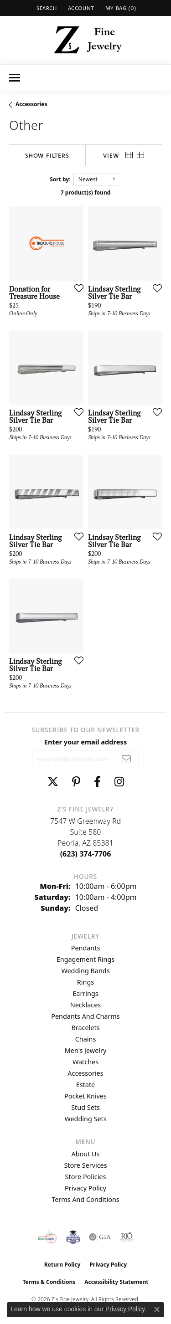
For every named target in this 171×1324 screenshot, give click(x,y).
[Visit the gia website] (100, 1237)
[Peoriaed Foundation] (73, 1237)
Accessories (31, 104)
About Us (86, 1154)
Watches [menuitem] (85, 1061)
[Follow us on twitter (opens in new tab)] (53, 781)
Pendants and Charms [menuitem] (85, 1016)
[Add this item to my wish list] (76, 288)
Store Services (85, 1165)
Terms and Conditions (85, 1199)
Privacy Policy (85, 1188)
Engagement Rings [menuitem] (86, 959)
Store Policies (85, 1176)
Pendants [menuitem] (85, 948)
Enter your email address (85, 741)
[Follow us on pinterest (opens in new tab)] (76, 781)
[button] (46, 8)
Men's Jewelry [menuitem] (86, 1050)
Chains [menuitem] (85, 1039)
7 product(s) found (86, 192)
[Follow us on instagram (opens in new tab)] (119, 781)
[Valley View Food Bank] (47, 1237)
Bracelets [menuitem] (85, 1027)
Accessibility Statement (116, 1282)
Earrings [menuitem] (85, 993)
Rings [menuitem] (85, 982)
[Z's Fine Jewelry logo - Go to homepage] (85, 40)
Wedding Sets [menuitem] (85, 1118)
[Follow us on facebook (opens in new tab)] (97, 781)
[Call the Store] (85, 854)
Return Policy (62, 1264)
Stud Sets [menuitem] (85, 1107)
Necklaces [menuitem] (85, 1005)
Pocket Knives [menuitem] (85, 1096)
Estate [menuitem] (85, 1084)
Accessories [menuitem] (85, 1073)
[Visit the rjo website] (127, 1237)
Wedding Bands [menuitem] (85, 970)
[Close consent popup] (157, 1309)
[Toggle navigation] (14, 78)
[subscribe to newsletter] (126, 758)
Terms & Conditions (48, 1282)
